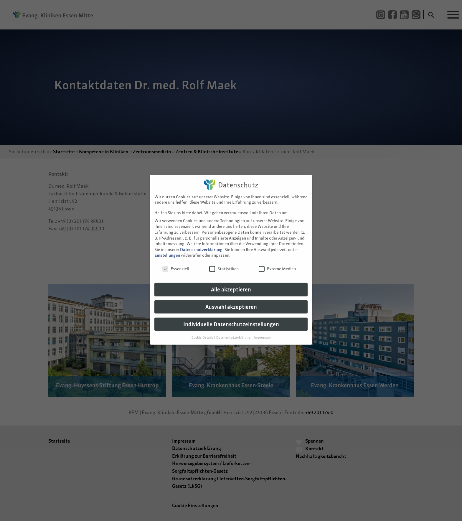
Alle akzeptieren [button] (231, 282)
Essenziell (175, 261)
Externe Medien (277, 261)
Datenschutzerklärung (201, 242)
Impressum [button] (262, 330)
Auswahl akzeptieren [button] (231, 300)
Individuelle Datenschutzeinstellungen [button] (231, 317)
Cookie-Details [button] (203, 330)
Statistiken (224, 261)
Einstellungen (167, 248)
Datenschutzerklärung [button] (233, 330)
